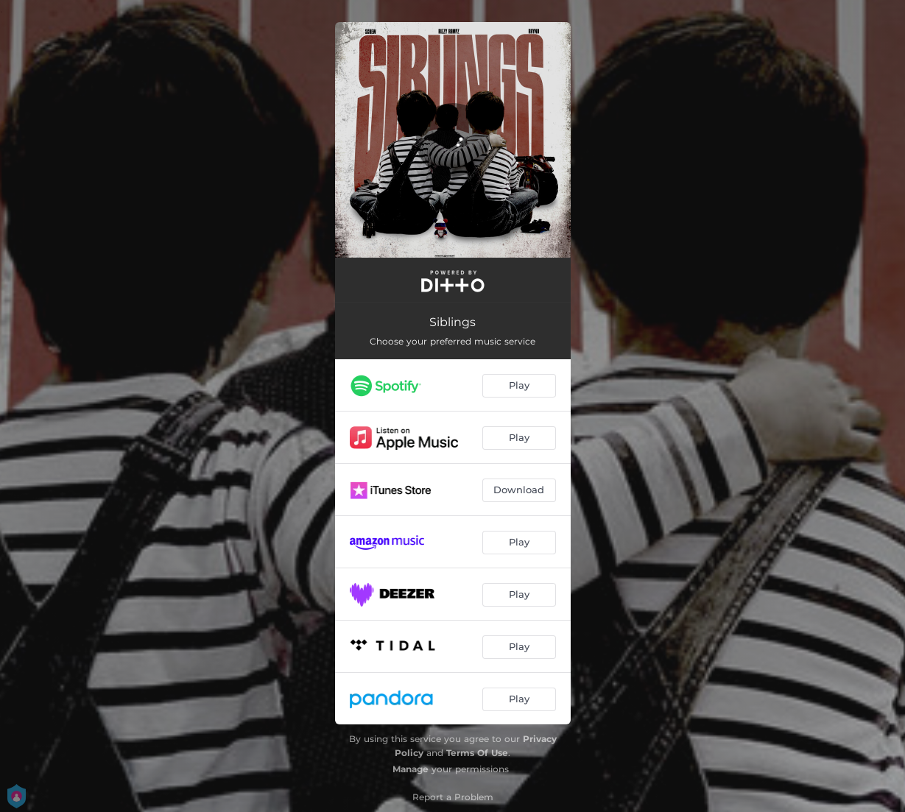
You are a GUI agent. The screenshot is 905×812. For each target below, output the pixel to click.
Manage (410, 768)
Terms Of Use (477, 752)
